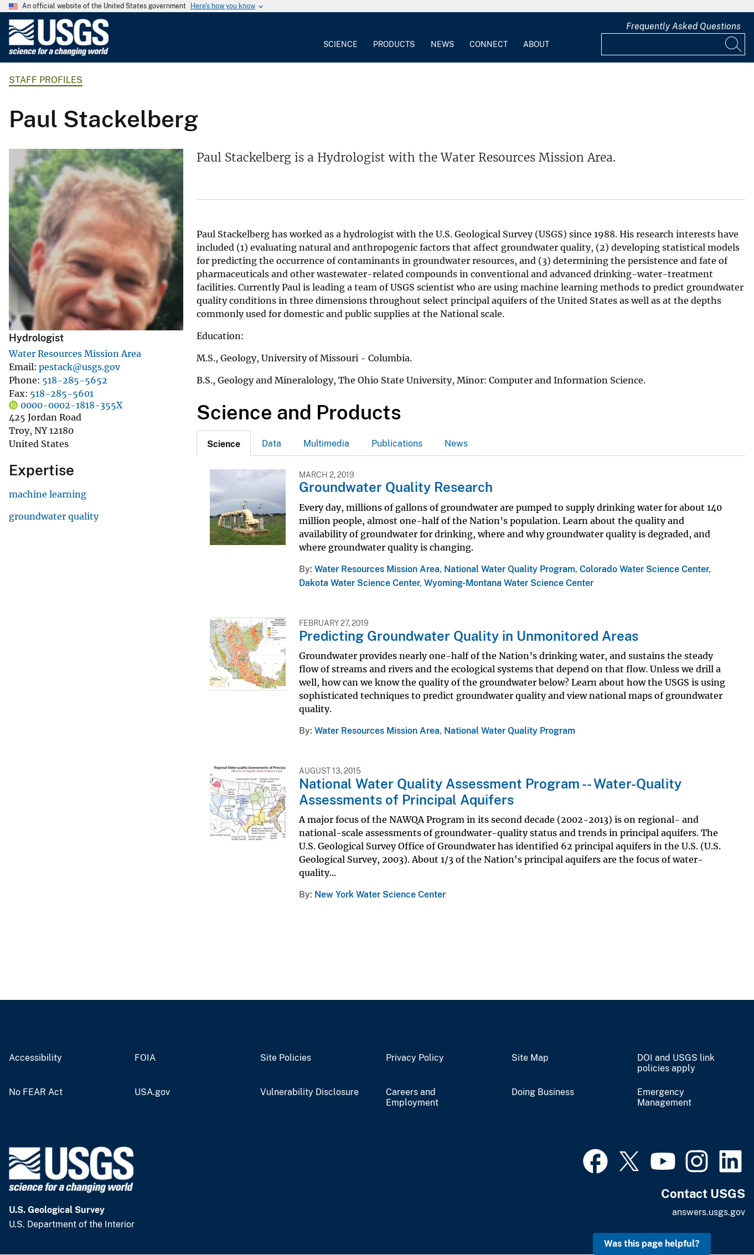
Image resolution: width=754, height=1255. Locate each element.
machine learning (47, 494)
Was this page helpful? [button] (652, 1243)
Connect (488, 44)
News (442, 44)
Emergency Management (664, 1097)
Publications (396, 443)
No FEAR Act (36, 1092)
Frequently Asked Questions (683, 26)
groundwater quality (54, 516)
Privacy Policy (415, 1058)
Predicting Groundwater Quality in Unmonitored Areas (468, 636)
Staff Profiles (45, 80)
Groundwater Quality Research (396, 487)
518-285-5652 (74, 380)
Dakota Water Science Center (359, 583)
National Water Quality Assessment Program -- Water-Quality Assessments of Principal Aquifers (490, 791)
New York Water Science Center (380, 894)
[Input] (673, 44)
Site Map (530, 1058)
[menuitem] (340, 37)
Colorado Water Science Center (644, 569)
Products (394, 44)
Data (271, 443)
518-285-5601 (62, 393)
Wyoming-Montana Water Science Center (508, 583)
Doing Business (543, 1092)
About (536, 44)
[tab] (224, 443)
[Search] (734, 44)
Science (340, 44)
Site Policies (285, 1058)
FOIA (145, 1058)
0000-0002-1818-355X (71, 405)
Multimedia (326, 443)
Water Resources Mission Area (75, 353)
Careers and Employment (412, 1097)
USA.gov (152, 1092)
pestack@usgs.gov (79, 366)
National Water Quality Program (509, 569)
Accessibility (35, 1058)
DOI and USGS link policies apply (676, 1063)
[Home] (59, 53)
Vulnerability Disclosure (309, 1092)
